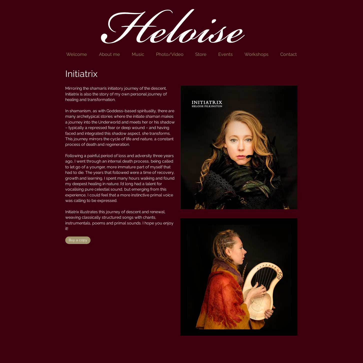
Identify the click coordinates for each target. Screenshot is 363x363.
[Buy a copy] (77, 240)
